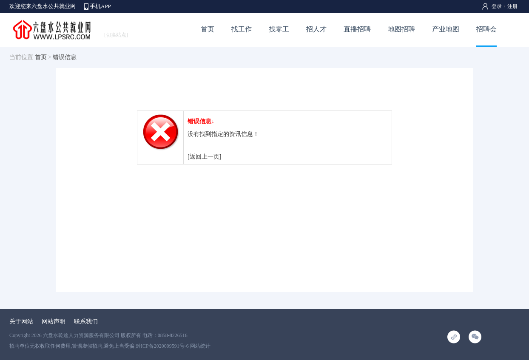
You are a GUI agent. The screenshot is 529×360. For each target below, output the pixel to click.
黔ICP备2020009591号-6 (162, 346)
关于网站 (21, 321)
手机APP (100, 6)
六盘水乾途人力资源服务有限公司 (81, 335)
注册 (512, 6)
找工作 (241, 29)
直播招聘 (357, 29)
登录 (497, 6)
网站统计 (200, 346)
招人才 (316, 29)
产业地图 (445, 29)
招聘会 (486, 29)
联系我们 (86, 321)
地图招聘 (401, 29)
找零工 (279, 29)
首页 (207, 29)
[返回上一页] (204, 156)
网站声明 (53, 321)
